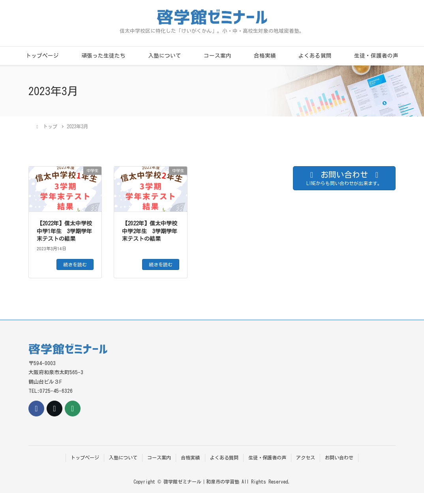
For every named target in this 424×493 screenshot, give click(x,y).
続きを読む (75, 264)
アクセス (305, 457)
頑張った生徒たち (103, 55)
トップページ (42, 55)
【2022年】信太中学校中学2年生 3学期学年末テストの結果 (149, 231)
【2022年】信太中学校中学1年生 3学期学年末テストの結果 (64, 231)
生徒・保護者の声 (376, 55)
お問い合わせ (339, 457)
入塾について (164, 55)
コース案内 (217, 55)
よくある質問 (315, 55)
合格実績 (265, 55)
